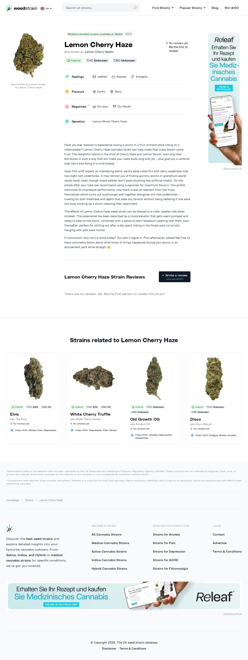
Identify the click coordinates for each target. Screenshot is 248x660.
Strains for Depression (169, 551)
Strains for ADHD (165, 560)
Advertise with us (232, 168)
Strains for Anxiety (166, 534)
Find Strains (162, 7)
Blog (215, 7)
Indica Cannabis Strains (109, 560)
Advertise (220, 543)
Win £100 (232, 7)
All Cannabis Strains (106, 534)
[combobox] (101, 7)
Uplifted (99, 77)
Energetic (139, 77)
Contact (219, 534)
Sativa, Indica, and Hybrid (26, 555)
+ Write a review (174, 277)
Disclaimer (109, 648)
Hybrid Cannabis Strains (109, 568)
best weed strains (39, 539)
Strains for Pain (164, 543)
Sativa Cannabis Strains (109, 551)
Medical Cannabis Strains (110, 543)
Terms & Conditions (227, 551)
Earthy (98, 91)
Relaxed (119, 77)
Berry (116, 91)
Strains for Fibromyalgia (170, 568)
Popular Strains (192, 7)
